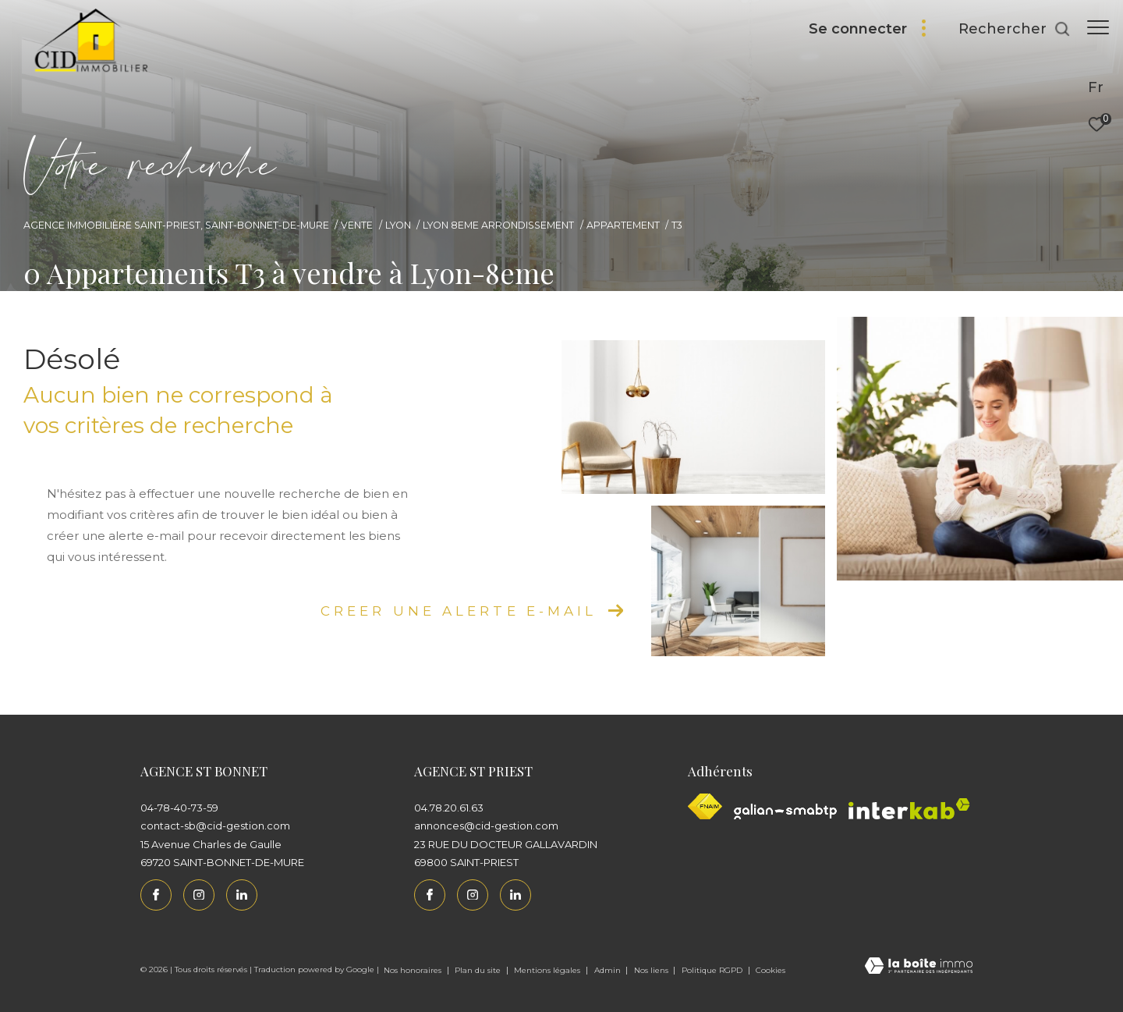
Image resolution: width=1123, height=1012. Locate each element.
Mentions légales (548, 970)
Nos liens (652, 970)
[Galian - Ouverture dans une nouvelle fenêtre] (785, 811)
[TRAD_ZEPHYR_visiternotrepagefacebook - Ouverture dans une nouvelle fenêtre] (156, 895)
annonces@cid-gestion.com (486, 825)
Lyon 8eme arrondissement (498, 225)
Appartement (623, 225)
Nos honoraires (414, 970)
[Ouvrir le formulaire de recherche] (1007, 29)
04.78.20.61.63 (449, 807)
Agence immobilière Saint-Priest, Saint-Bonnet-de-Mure (176, 225)
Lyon (398, 225)
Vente (357, 225)
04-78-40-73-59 (179, 807)
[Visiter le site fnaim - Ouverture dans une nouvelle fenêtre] (705, 806)
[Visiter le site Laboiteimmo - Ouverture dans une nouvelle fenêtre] (919, 967)
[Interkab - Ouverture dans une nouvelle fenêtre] (909, 808)
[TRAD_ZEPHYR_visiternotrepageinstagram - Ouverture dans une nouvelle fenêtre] (198, 895)
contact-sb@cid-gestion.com (215, 825)
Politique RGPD (712, 970)
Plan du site (479, 970)
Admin (608, 970)
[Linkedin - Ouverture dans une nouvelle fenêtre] (241, 895)
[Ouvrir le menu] (1098, 27)
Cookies (770, 970)
